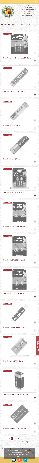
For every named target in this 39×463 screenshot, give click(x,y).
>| (18, 438)
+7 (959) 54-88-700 (27, 13)
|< (2, 438)
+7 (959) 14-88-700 (27, 11)
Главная (3, 24)
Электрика (11, 24)
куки (26, 452)
